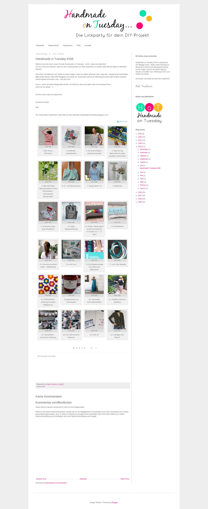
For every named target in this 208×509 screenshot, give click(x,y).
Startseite (40, 45)
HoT (43, 386)
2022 (140, 137)
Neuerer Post (41, 479)
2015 (140, 202)
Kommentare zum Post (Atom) (56, 483)
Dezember (144, 149)
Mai (141, 175)
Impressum (68, 45)
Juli (141, 165)
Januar (143, 188)
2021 (140, 140)
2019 (140, 147)
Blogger (115, 503)
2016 (140, 199)
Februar (143, 185)
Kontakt (88, 45)
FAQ (79, 45)
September (144, 159)
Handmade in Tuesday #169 (150, 168)
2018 (140, 192)
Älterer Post (124, 479)
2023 (140, 134)
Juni (142, 172)
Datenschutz (53, 45)
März (142, 182)
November (144, 153)
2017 (140, 195)
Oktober (143, 156)
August (143, 162)
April (142, 179)
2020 (140, 143)
